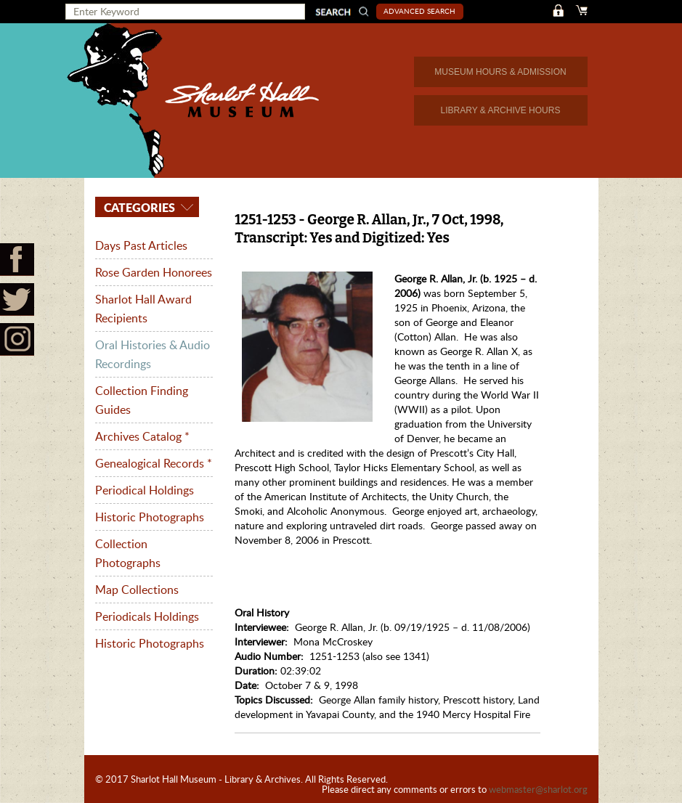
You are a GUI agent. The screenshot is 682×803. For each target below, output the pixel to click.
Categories (138, 207)
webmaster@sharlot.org (538, 789)
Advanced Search (419, 11)
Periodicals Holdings (147, 616)
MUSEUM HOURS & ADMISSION (500, 72)
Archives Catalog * (142, 436)
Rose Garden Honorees (153, 272)
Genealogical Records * (153, 463)
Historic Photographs (149, 517)
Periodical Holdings (144, 490)
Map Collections (137, 590)
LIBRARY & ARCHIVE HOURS (501, 110)
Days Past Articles (141, 245)
